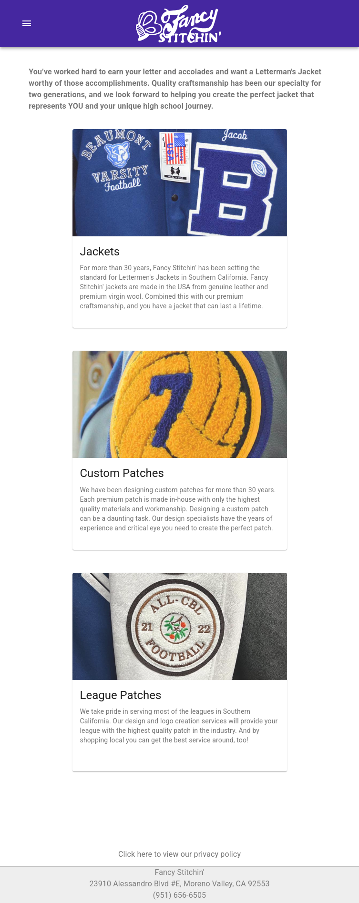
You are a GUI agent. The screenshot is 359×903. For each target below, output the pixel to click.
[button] (179, 854)
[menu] (26, 23)
